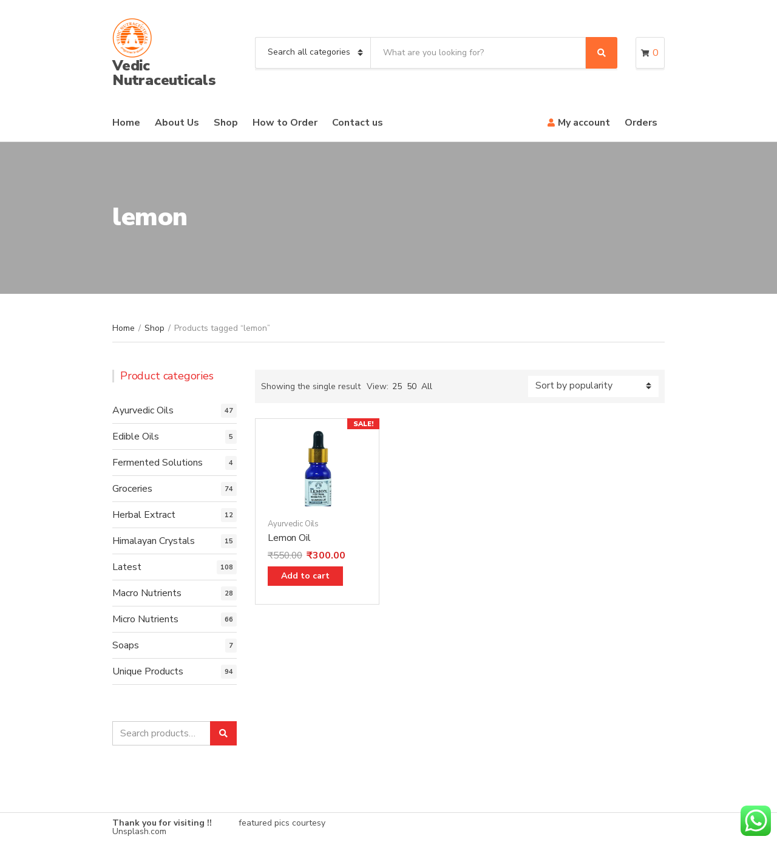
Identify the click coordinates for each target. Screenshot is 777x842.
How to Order (285, 122)
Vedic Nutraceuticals (164, 73)
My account (584, 122)
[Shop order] (593, 386)
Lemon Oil (289, 538)
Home (126, 122)
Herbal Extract (143, 514)
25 (397, 386)
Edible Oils (135, 436)
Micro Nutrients (145, 619)
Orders (641, 122)
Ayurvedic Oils (293, 523)
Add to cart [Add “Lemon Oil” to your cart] (305, 576)
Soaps (125, 645)
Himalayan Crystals (153, 541)
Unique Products (147, 671)
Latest (126, 567)
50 (411, 386)
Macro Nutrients (147, 593)
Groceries (132, 488)
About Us (177, 122)
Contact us (357, 122)
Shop (226, 122)
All (426, 386)
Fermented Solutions (157, 462)
